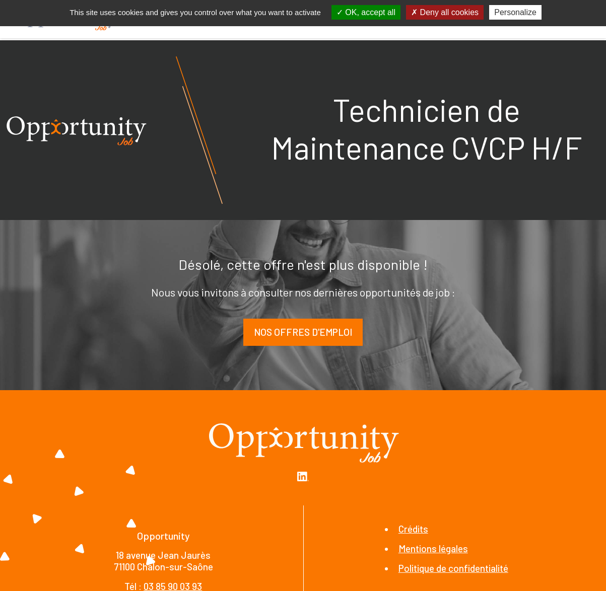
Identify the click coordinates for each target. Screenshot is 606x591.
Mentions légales (433, 548)
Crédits (413, 529)
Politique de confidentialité (453, 568)
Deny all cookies (445, 12)
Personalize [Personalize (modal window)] (515, 12)
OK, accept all (365, 12)
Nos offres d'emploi (303, 332)
